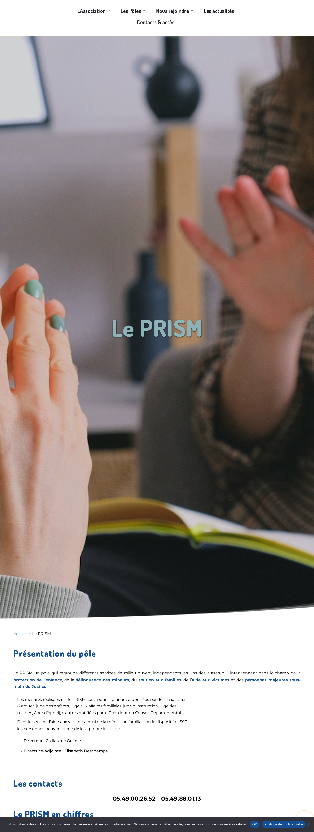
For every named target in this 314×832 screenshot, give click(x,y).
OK (254, 824)
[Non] (307, 824)
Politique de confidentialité (283, 824)
